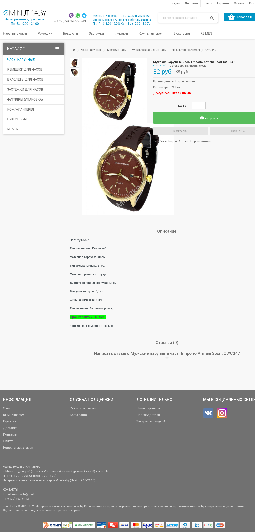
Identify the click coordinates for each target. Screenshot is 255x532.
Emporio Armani (185, 81)
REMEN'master (13, 415)
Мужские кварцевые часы (149, 49)
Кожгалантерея (20, 109)
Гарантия (9, 421)
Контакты (10, 434)
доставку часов (34, 509)
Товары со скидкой (150, 421)
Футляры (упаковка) (25, 99)
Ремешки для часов (24, 69)
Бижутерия (17, 119)
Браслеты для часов (25, 79)
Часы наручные (21, 60)
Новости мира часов (18, 447)
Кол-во (182, 105)
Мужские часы (116, 49)
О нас (7, 408)
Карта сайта (78, 415)
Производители (148, 415)
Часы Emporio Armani (186, 49)
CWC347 (210, 49)
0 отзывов (176, 65)
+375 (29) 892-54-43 (70, 21)
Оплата (8, 441)
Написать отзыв (195, 65)
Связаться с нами (83, 408)
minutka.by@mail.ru (24, 494)
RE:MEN (206, 33)
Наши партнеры (148, 408)
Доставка (10, 428)
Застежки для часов (25, 89)
